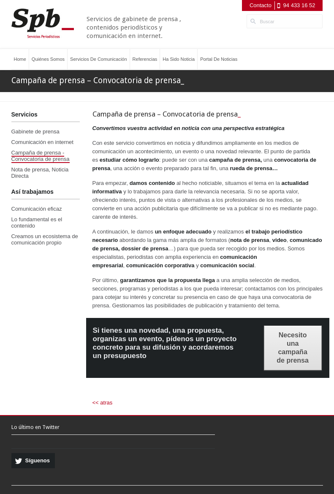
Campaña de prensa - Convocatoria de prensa (40, 155)
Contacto (261, 5)
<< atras (102, 402)
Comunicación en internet (42, 142)
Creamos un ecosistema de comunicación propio (44, 239)
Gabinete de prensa (35, 131)
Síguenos (37, 460)
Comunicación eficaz (36, 209)
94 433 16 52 (299, 5)
